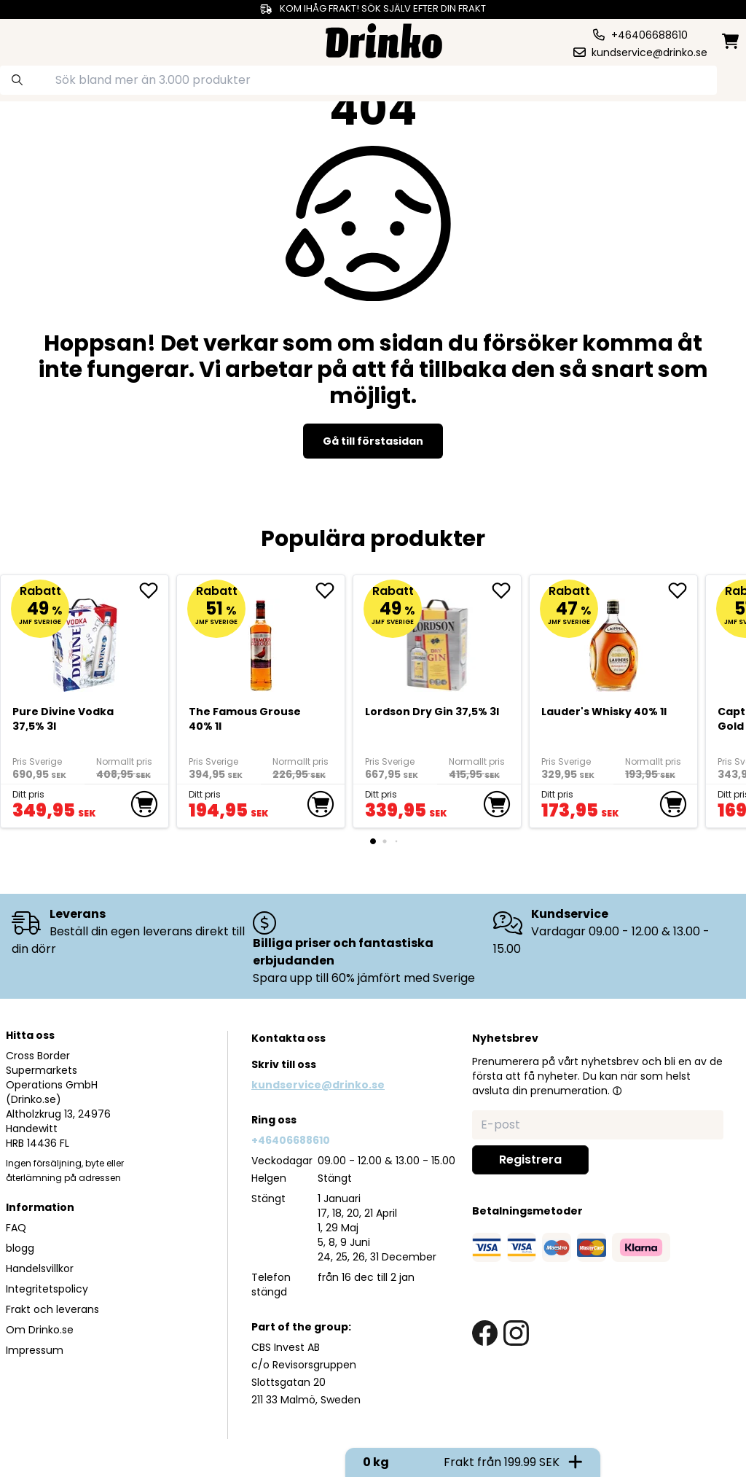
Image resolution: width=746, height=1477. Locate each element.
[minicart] (731, 41)
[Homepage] (384, 39)
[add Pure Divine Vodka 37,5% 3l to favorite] (153, 590)
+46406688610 (290, 1140)
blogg (20, 1248)
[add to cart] (144, 804)
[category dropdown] (46, 39)
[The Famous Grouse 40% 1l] (261, 639)
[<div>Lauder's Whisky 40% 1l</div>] (614, 639)
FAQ (16, 1227)
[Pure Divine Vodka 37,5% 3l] (85, 639)
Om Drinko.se (40, 1329)
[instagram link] (516, 1333)
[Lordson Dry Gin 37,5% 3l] (437, 639)
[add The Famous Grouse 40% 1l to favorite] (330, 590)
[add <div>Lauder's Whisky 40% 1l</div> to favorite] (682, 590)
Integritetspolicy (47, 1289)
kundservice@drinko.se (318, 1084)
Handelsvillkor (40, 1268)
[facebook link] (485, 1333)
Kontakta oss (288, 1038)
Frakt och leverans (52, 1309)
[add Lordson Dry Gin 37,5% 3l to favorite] (506, 590)
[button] (617, 1091)
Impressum (34, 1350)
